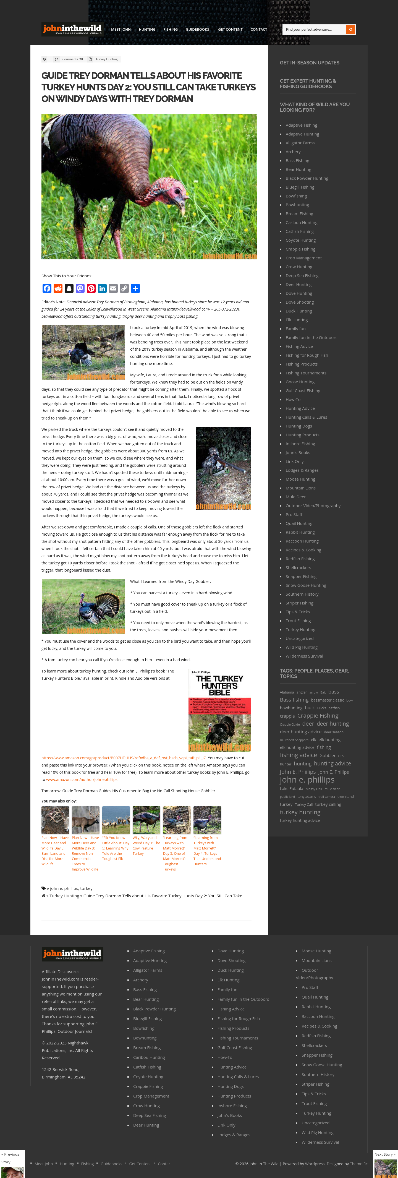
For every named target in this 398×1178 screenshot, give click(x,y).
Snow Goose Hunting (306, 585)
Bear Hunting (298, 169)
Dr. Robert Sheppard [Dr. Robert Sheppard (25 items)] (294, 740)
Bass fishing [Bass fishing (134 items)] (294, 699)
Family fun (296, 328)
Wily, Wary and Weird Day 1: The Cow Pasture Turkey (146, 845)
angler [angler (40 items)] (302, 692)
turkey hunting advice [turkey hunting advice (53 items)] (300, 820)
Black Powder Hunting (307, 178)
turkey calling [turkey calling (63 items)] (328, 804)
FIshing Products (302, 364)
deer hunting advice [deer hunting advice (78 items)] (301, 732)
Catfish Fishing (300, 231)
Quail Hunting (299, 523)
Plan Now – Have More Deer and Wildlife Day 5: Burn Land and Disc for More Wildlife (54, 850)
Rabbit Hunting (300, 532)
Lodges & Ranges (302, 470)
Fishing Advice (299, 346)
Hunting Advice (300, 408)
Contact (259, 29)
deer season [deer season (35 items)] (334, 732)
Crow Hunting (299, 266)
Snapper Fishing (301, 576)
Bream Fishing (299, 213)
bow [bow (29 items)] (349, 700)
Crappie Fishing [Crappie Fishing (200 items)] (318, 715)
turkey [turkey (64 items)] (286, 804)
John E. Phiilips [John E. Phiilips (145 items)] (298, 771)
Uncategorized (300, 638)
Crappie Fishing (300, 249)
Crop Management (304, 257)
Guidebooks (197, 30)
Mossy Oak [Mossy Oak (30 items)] (314, 789)
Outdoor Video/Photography (313, 505)
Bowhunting (297, 204)
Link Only (295, 461)
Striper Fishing (299, 603)
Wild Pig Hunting (302, 647)
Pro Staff (294, 514)
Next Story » (385, 1154)
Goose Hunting (300, 381)
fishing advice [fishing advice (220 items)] (298, 755)
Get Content (230, 29)
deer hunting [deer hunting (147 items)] (333, 723)
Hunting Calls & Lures (306, 417)
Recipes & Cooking (303, 549)
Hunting (147, 29)
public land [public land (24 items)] (287, 797)
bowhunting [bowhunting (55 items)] (291, 707)
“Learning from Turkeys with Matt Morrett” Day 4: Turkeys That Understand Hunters (207, 850)
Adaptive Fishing (301, 125)
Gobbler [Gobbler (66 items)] (328, 755)
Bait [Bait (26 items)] (323, 692)
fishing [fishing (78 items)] (324, 747)
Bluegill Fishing (300, 187)
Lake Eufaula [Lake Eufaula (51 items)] (291, 788)
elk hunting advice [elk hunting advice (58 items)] (297, 747)
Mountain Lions (301, 488)
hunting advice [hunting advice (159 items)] (332, 763)
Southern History (302, 594)
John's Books (298, 452)
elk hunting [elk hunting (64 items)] (329, 739)
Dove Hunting (299, 293)
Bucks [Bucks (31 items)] (321, 708)
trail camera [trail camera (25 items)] (326, 796)
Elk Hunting (297, 319)
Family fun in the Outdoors (311, 337)
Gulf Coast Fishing (303, 390)
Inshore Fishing (300, 443)
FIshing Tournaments (306, 373)
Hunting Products (303, 434)
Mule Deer (296, 496)
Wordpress (315, 1161)
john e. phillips (64, 886)
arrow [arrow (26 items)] (314, 692)
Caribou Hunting (302, 222)
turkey (86, 886)
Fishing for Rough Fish (307, 355)
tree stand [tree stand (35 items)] (345, 796)
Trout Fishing (298, 620)
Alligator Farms (300, 142)
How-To (293, 399)
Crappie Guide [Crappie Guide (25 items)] (290, 724)
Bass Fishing (297, 160)
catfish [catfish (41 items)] (334, 707)
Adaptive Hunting (302, 134)
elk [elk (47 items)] (313, 739)
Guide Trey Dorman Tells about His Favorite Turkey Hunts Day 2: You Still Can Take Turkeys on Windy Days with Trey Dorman (146, 87)
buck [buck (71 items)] (310, 708)
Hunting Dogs (299, 426)
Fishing (171, 29)
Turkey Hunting (107, 59)
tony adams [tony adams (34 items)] (306, 796)
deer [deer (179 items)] (308, 723)
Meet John (121, 29)
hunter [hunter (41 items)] (286, 764)
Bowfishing (296, 196)
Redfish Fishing (300, 558)
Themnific (359, 1161)
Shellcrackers (298, 567)
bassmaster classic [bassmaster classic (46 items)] (327, 700)
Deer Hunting (299, 284)
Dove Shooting (300, 302)
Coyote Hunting (301, 240)
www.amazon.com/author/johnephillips (81, 779)
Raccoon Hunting (302, 541)
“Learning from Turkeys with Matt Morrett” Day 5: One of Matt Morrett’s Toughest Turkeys (177, 850)
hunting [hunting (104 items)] (302, 763)
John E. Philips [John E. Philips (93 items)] (333, 772)
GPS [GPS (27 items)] (341, 756)
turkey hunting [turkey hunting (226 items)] (300, 812)
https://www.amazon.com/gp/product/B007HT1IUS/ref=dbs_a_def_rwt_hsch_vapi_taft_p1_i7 (123, 757)
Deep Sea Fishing (302, 275)
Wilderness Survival (304, 656)
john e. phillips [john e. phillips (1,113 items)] (307, 779)
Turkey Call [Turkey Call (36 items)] (304, 804)
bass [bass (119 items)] (333, 691)
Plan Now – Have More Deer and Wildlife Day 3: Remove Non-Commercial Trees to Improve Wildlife (85, 852)
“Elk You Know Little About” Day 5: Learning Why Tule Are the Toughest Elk (115, 847)
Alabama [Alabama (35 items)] (287, 692)
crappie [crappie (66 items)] (287, 716)
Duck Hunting (299, 311)
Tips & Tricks (298, 611)
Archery (293, 151)
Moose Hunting (300, 479)
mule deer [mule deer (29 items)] (332, 789)
